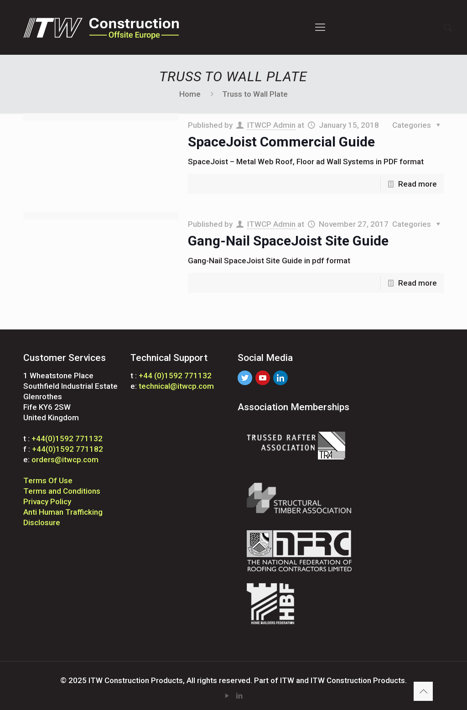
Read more (417, 183)
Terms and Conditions (61, 491)
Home (190, 94)
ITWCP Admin (271, 125)
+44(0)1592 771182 (67, 449)
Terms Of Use (48, 480)
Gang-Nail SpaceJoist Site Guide (288, 241)
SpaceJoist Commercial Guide (281, 142)
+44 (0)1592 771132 (175, 375)
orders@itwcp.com (65, 459)
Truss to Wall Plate (255, 94)
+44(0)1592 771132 (67, 438)
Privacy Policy (47, 501)
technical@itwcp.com (176, 386)
